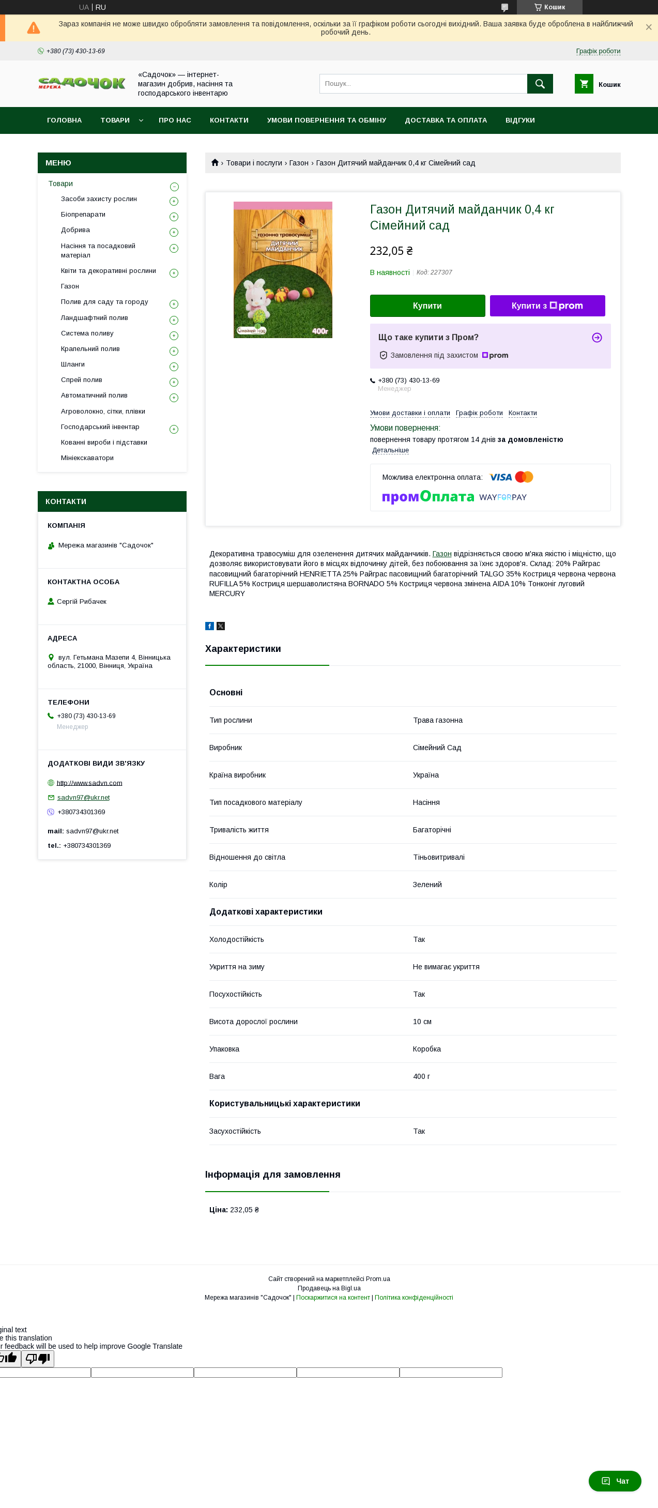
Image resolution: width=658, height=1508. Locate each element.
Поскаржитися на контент (333, 1297)
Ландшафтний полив (94, 318)
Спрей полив (81, 380)
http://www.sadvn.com (90, 782)
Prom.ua (378, 1279)
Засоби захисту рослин (99, 199)
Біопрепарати (83, 214)
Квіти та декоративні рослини (108, 271)
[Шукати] (540, 84)
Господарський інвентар (100, 427)
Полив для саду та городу (104, 302)
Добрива (75, 230)
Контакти (229, 120)
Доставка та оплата (446, 120)
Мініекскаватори (87, 458)
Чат (615, 1481)
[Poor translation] (37, 1358)
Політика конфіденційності (414, 1297)
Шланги (73, 364)
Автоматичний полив (94, 395)
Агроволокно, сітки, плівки (103, 411)
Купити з (547, 306)
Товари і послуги (254, 163)
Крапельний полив (90, 349)
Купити (427, 305)
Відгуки (520, 120)
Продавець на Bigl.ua (329, 1288)
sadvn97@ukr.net (83, 797)
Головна (64, 120)
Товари (115, 120)
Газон (299, 163)
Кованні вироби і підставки (104, 442)
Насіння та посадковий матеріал (98, 250)
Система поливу (87, 333)
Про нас (175, 120)
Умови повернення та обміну (326, 120)
